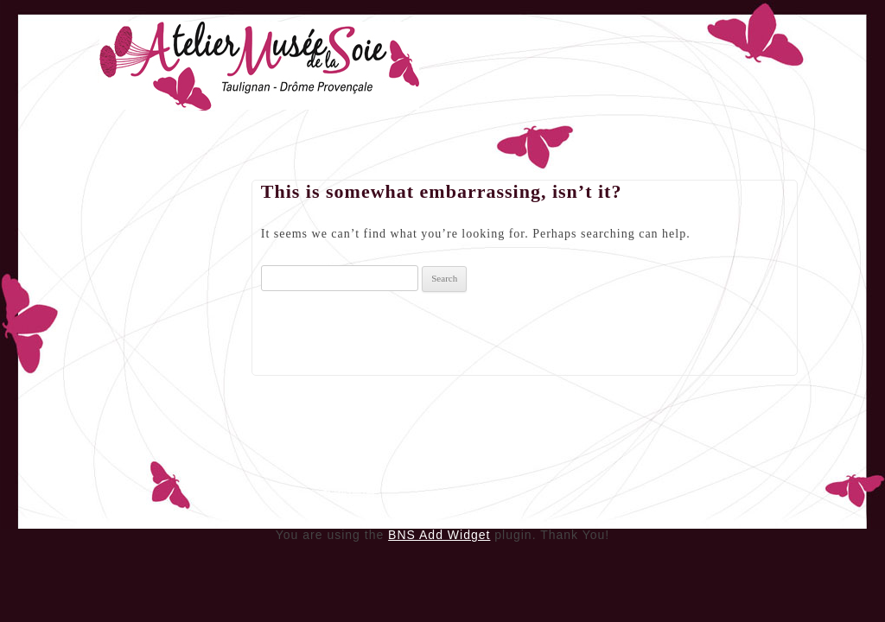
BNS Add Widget (439, 535)
